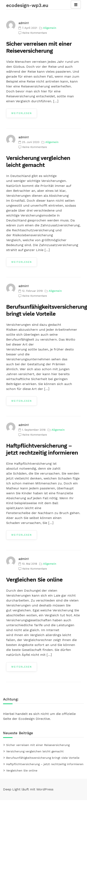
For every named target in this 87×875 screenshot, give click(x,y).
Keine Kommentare (34, 32)
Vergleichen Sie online (34, 579)
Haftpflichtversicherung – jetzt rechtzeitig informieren (45, 764)
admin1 (23, 23)
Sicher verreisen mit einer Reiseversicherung (38, 745)
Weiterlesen (21, 113)
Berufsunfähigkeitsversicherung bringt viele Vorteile (42, 757)
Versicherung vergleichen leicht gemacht (35, 751)
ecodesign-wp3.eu (27, 5)
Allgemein (49, 27)
